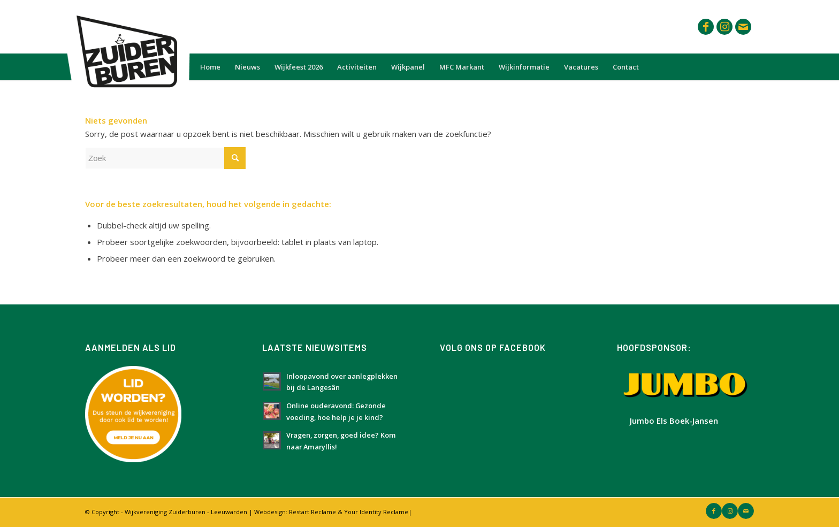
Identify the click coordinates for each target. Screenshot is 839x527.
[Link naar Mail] (743, 27)
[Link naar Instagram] (724, 27)
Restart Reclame (312, 512)
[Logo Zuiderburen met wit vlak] (125, 27)
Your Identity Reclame (376, 512)
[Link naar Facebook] (706, 27)
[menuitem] (210, 67)
